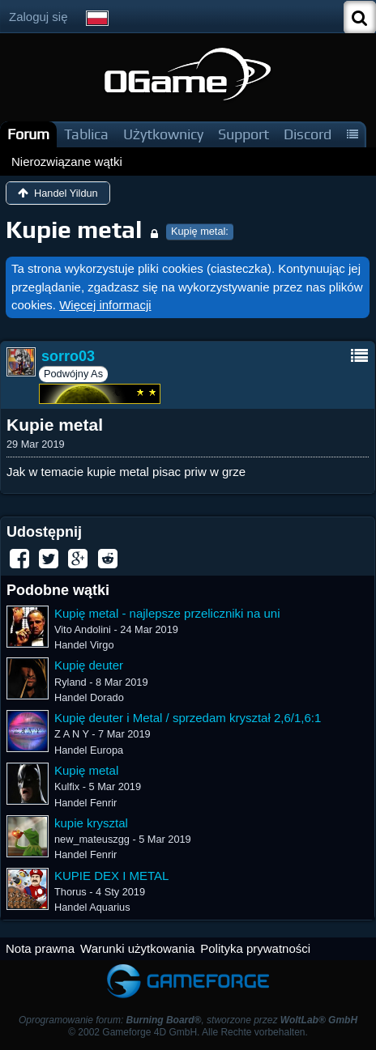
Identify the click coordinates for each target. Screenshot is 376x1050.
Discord (307, 133)
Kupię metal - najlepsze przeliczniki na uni (167, 613)
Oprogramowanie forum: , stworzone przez (188, 1020)
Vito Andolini (82, 629)
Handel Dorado (89, 697)
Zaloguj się (38, 16)
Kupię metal (86, 770)
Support (243, 133)
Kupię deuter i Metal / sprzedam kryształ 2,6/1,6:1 (187, 718)
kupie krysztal (91, 823)
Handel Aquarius (92, 907)
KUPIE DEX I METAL (111, 875)
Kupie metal (74, 229)
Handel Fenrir (85, 803)
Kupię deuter (88, 665)
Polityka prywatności (255, 948)
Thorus (70, 892)
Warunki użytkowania (137, 948)
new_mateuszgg (92, 839)
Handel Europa (88, 750)
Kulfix (66, 786)
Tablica (86, 133)
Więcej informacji (105, 305)
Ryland (70, 682)
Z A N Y (71, 734)
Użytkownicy (163, 133)
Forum (28, 133)
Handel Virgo (83, 645)
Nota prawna (40, 948)
